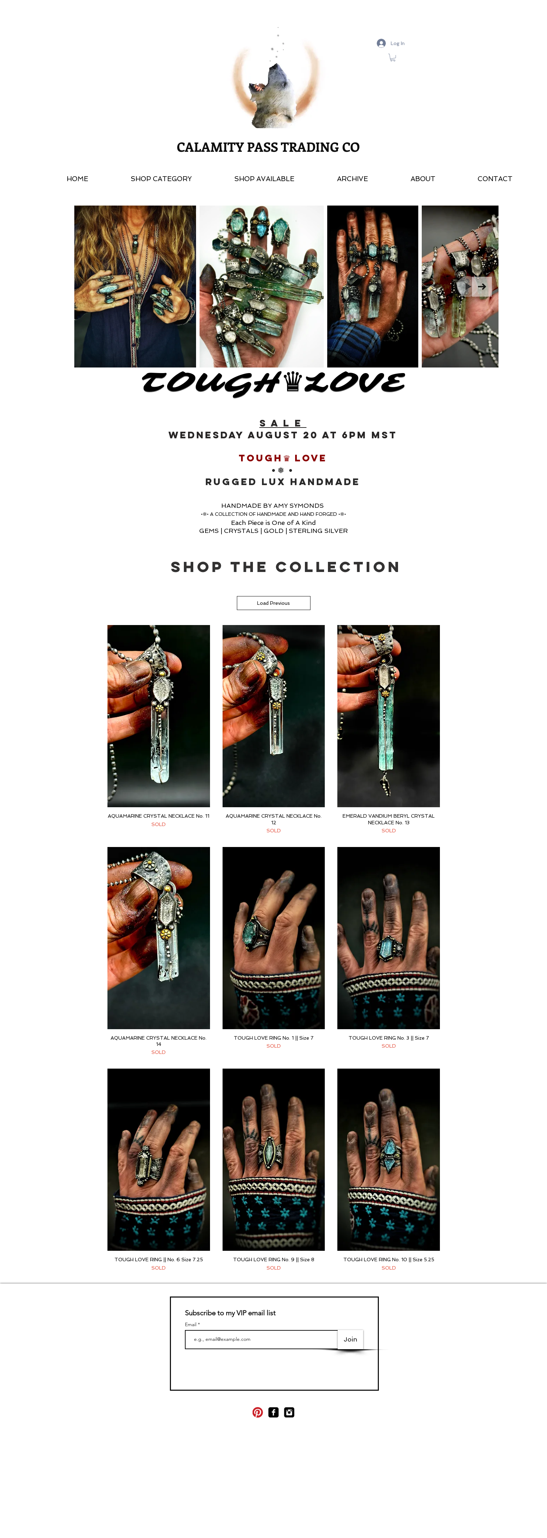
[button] (248, 179)
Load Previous (273, 603)
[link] (392, 57)
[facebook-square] (273, 1412)
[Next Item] (482, 287)
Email (191, 1324)
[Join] (350, 1339)
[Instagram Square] (289, 1412)
